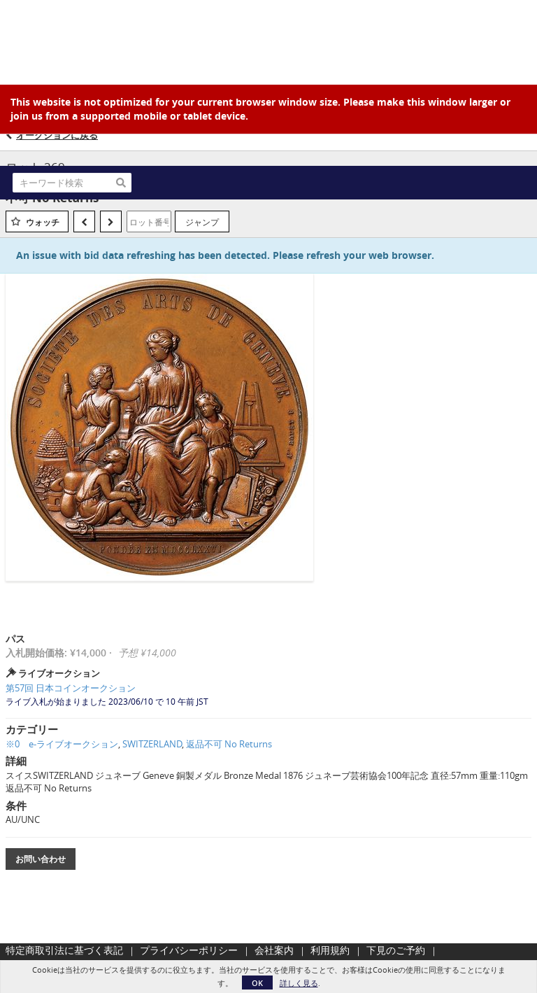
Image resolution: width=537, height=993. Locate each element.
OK (257, 983)
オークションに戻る (57, 135)
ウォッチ (42, 222)
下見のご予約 (395, 950)
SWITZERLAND (152, 744)
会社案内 (274, 950)
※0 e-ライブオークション (62, 744)
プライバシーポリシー (189, 950)
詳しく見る (299, 983)
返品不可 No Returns (229, 744)
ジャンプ (202, 221)
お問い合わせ (40, 859)
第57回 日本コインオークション (71, 688)
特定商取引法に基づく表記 (64, 950)
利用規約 (330, 950)
